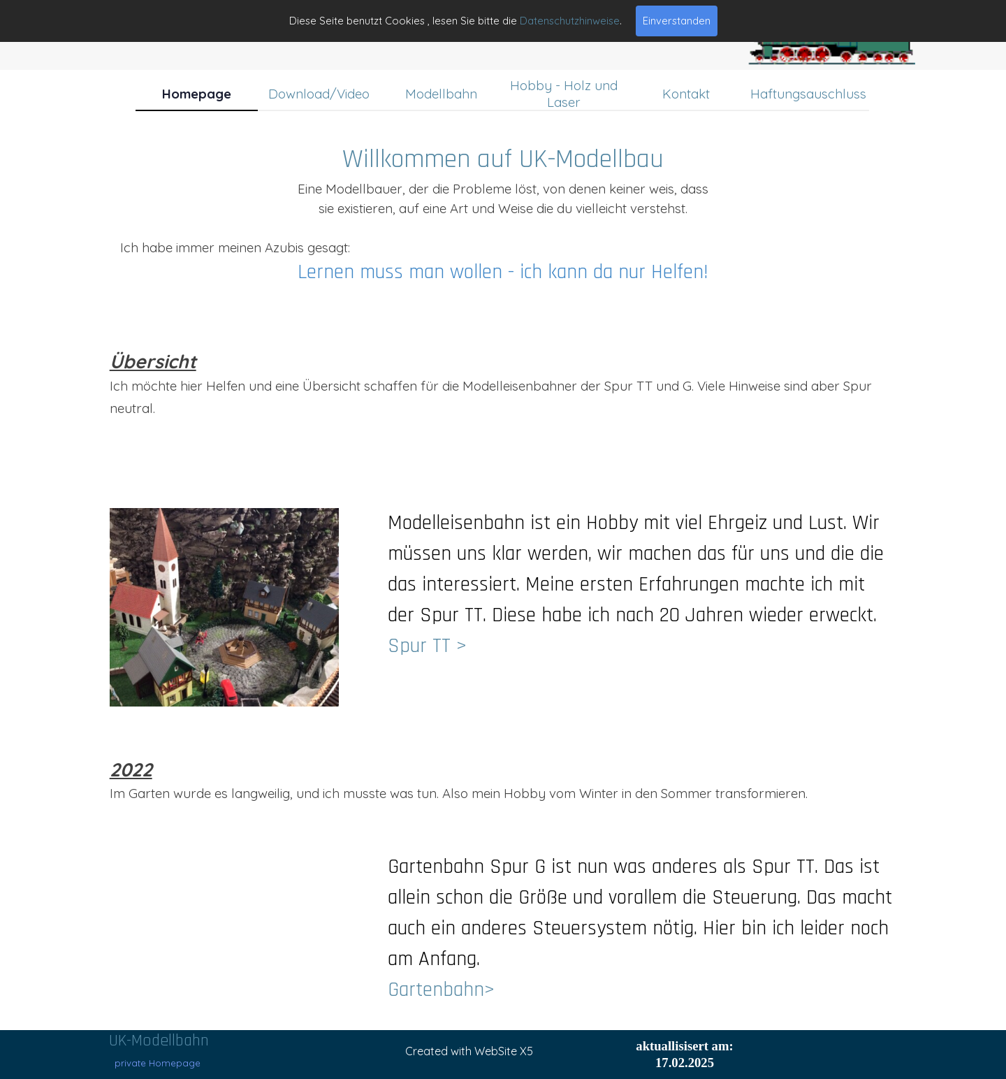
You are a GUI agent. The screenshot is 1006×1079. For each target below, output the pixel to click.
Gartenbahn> (441, 990)
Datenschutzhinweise (570, 20)
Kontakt (686, 93)
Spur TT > (427, 646)
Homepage (196, 93)
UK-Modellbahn (159, 1040)
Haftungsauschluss (808, 93)
